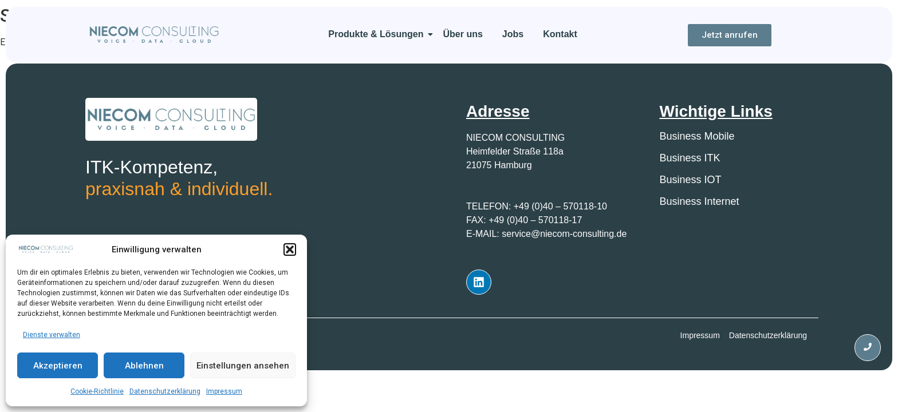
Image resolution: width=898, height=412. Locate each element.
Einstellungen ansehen (242, 365)
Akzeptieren (57, 365)
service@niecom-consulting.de (564, 234)
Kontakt (560, 34)
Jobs (512, 34)
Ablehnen (144, 365)
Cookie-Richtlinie (97, 391)
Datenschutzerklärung (164, 391)
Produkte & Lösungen (377, 34)
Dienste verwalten (51, 335)
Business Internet (699, 201)
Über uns (463, 34)
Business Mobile (697, 136)
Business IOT (691, 179)
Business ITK (690, 158)
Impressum (224, 391)
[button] (290, 249)
